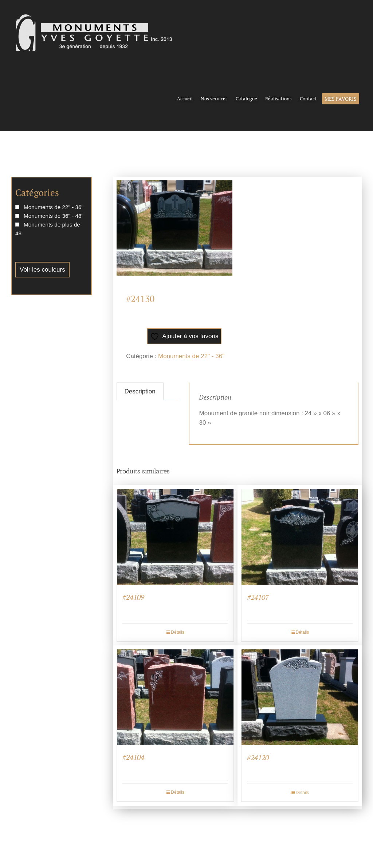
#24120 (258, 757)
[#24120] (300, 697)
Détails (177, 632)
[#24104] (175, 697)
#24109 (133, 597)
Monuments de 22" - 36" (191, 356)
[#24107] (300, 537)
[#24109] (175, 537)
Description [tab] (140, 391)
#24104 (133, 757)
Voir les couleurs (42, 269)
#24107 (258, 597)
